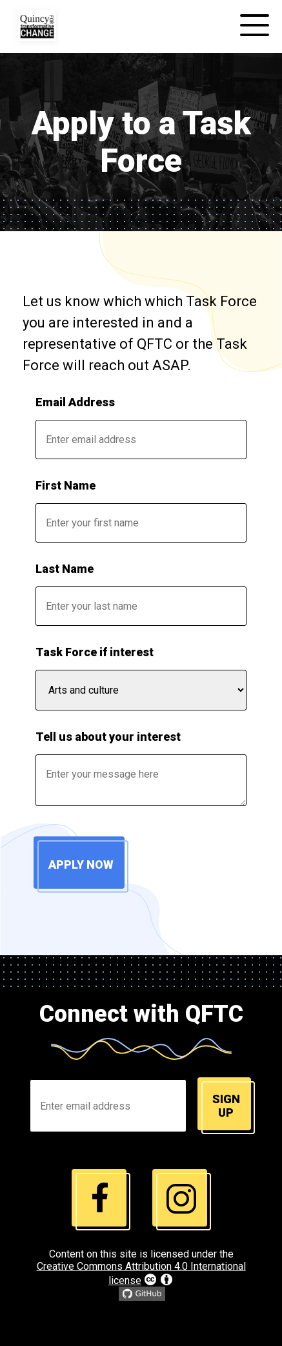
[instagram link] (101, 1199)
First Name (65, 485)
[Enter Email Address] (108, 1105)
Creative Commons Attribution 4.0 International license (141, 1273)
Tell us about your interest (108, 736)
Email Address (75, 402)
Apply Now (81, 864)
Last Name (64, 568)
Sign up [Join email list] (226, 1105)
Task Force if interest (94, 652)
